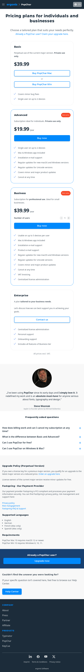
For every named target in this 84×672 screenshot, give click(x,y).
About (5, 610)
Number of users (22, 218)
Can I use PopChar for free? (42, 443)
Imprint (26, 662)
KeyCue (6, 645)
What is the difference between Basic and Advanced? (42, 437)
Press (5, 615)
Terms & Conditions (39, 662)
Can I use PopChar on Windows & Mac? (42, 448)
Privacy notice (54, 662)
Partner (6, 620)
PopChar (6, 640)
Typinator (7, 635)
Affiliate (6, 625)
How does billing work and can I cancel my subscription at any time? (42, 429)
